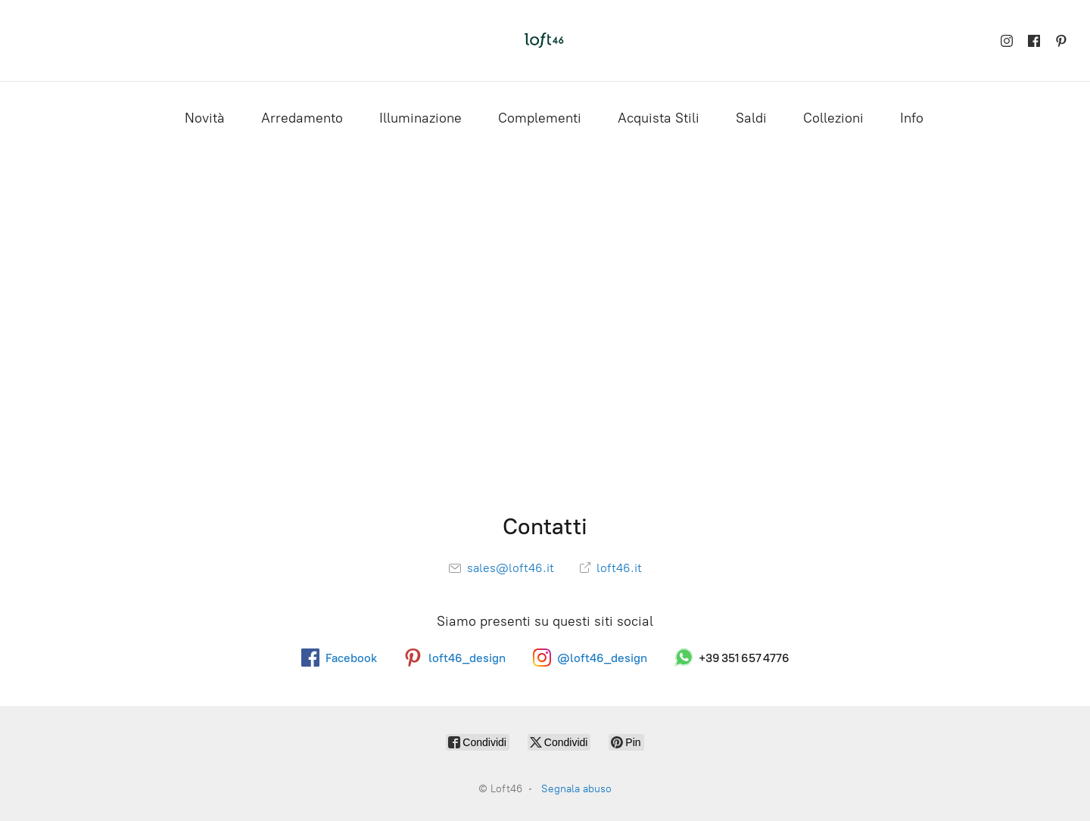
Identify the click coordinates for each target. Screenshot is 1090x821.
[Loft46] (545, 40)
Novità (205, 118)
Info (911, 118)
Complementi (539, 118)
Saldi (751, 118)
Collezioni (833, 118)
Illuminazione (420, 118)
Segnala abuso (576, 788)
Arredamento (302, 118)
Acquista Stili (658, 118)
